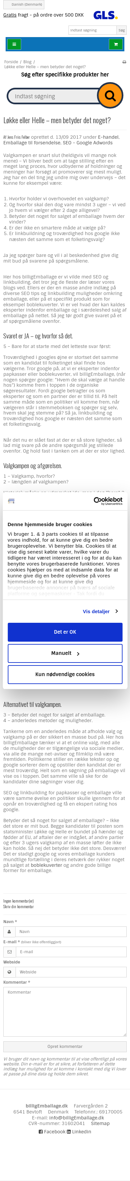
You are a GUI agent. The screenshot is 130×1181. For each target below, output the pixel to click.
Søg (122, 30)
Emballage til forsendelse (32, 143)
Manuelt (65, 653)
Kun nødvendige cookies (65, 674)
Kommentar (16, 982)
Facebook (52, 1132)
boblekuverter (46, 865)
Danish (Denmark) (23, 4)
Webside (11, 962)
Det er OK (65, 632)
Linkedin (79, 1132)
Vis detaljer (96, 611)
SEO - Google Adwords (88, 143)
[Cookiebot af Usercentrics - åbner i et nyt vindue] (93, 501)
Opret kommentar (65, 1046)
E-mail (32, 942)
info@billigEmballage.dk (76, 1118)
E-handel (108, 137)
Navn (10, 921)
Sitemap (100, 1123)
